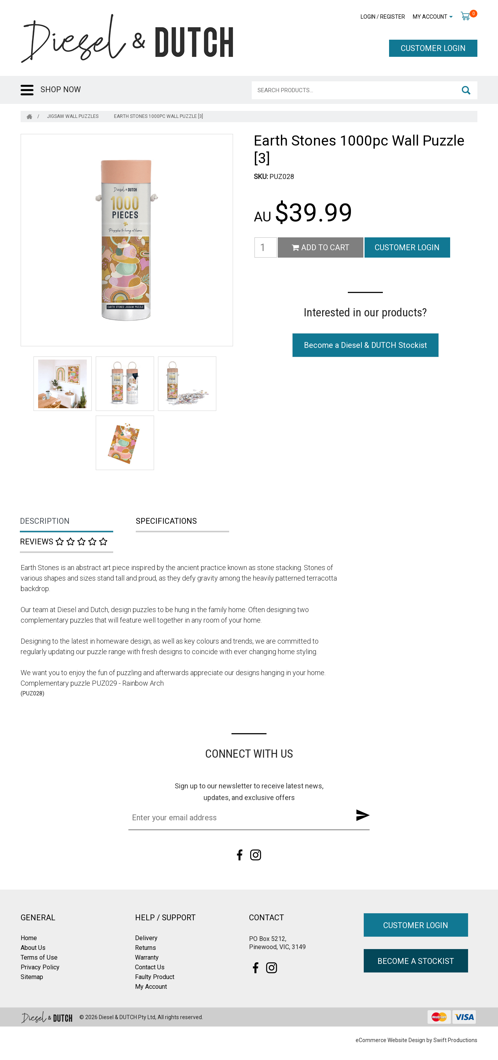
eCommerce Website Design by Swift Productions (416, 1040)
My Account (430, 17)
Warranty (147, 957)
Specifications (166, 521)
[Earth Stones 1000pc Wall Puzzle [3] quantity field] (265, 247)
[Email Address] (236, 817)
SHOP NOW (60, 89)
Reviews (64, 541)
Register (392, 17)
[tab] (79, 521)
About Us (33, 947)
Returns (145, 947)
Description (45, 521)
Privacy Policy (40, 967)
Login (368, 17)
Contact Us (150, 967)
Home (29, 938)
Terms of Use (39, 957)
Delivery (146, 938)
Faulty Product (154, 977)
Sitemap (32, 977)
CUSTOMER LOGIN (433, 48)
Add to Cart (320, 247)
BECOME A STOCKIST (415, 961)
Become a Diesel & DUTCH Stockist (365, 345)
